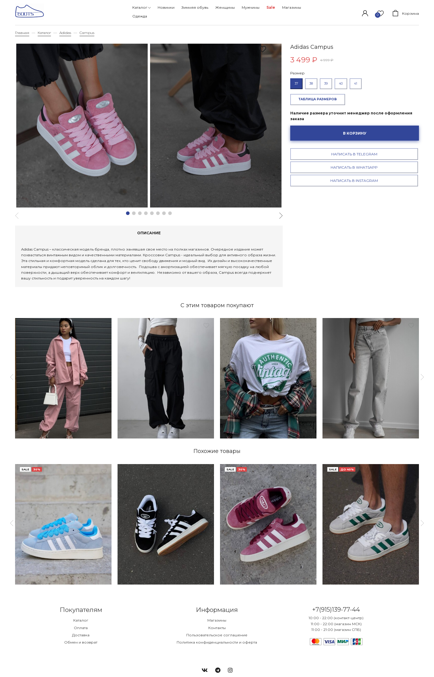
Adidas (65, 32)
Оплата (81, 628)
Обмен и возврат (80, 642)
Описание (149, 233)
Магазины (216, 620)
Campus (87, 32)
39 (326, 84)
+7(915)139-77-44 (336, 609)
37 (296, 84)
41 (355, 84)
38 (311, 84)
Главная (22, 32)
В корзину (354, 133)
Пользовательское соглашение (216, 635)
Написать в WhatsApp (354, 167)
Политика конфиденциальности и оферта (217, 642)
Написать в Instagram (354, 180)
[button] (128, 213)
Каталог (44, 32)
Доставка (81, 635)
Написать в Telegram (354, 154)
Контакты (217, 628)
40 (341, 84)
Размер (297, 73)
